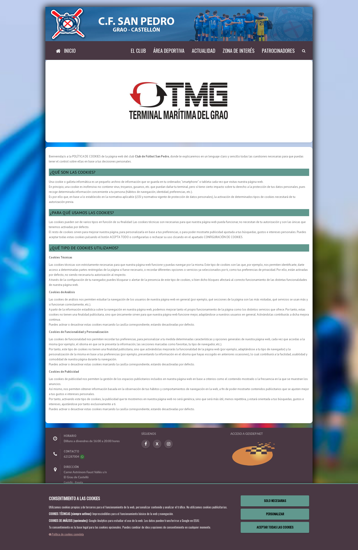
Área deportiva (168, 50)
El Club (138, 50)
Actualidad (203, 50)
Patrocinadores (278, 50)
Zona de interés (239, 50)
